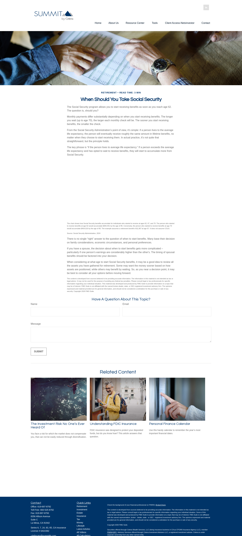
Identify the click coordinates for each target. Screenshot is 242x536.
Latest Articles (83, 529)
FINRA (109, 532)
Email (126, 304)
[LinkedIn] (206, 7)
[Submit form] (39, 351)
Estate (80, 513)
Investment (82, 509)
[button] (98, 23)
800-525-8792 (47, 510)
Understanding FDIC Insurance (113, 424)
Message (36, 323)
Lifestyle (81, 526)
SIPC (115, 532)
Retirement (82, 506)
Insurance (81, 516)
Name (34, 304)
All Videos (81, 532)
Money (80, 522)
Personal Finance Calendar (169, 424)
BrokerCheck (161, 505)
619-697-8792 (44, 506)
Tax (78, 519)
